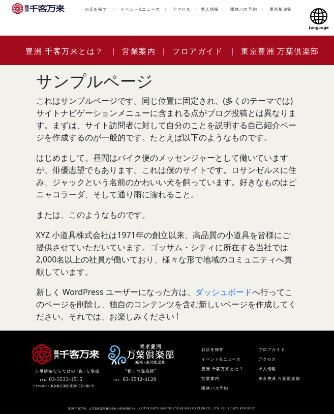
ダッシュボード (223, 292)
